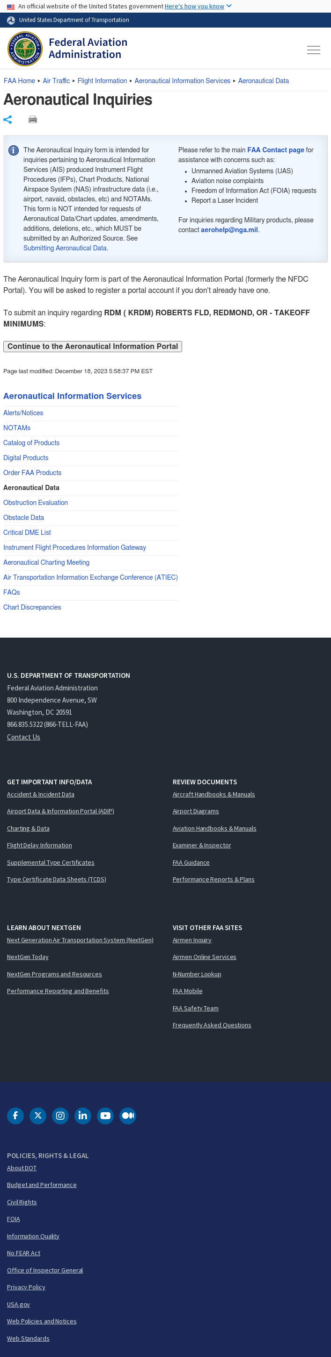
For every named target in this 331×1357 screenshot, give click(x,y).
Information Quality (33, 1236)
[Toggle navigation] (314, 50)
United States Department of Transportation (74, 19)
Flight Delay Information (39, 845)
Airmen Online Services (205, 956)
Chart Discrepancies (32, 607)
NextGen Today (28, 956)
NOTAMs (16, 428)
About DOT (22, 1168)
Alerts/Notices (23, 413)
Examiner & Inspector (202, 845)
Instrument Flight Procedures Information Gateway (74, 548)
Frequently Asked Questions (212, 1025)
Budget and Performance (42, 1184)
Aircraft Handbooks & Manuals (214, 794)
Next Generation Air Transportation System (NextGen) (80, 940)
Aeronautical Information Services (183, 81)
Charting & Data (28, 828)
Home (19, 81)
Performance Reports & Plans (214, 879)
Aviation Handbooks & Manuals (215, 828)
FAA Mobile (188, 991)
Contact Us (23, 736)
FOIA (13, 1219)
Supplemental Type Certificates (51, 862)
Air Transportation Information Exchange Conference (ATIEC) (90, 578)
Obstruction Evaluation (35, 503)
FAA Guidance (191, 862)
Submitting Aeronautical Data (64, 248)
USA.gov (18, 1304)
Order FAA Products (32, 473)
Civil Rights (22, 1202)
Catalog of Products (31, 443)
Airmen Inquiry (192, 940)
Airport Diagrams (196, 811)
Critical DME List (27, 533)
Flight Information (102, 81)
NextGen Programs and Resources (54, 974)
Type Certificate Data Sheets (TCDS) (56, 879)
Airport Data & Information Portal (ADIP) (60, 811)
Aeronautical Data (263, 81)
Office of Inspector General (45, 1270)
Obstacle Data (23, 518)
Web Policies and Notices (42, 1321)
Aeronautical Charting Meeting (46, 563)
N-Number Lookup (197, 974)
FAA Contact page (275, 150)
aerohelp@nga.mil (229, 230)
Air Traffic (56, 81)
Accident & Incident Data (40, 794)
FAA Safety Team (196, 1008)
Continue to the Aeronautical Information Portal (92, 346)
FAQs (11, 593)
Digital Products (25, 458)
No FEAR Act (23, 1253)
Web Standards (28, 1338)
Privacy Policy (26, 1287)
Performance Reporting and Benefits (58, 991)
